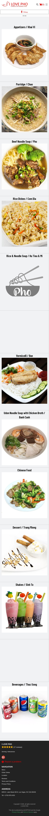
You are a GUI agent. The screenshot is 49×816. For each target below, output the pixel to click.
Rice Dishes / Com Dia (24, 198)
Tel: (8, 795)
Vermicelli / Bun (24, 355)
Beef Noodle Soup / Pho (24, 141)
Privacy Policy (6, 784)
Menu (3, 770)
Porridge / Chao (24, 84)
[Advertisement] (24, 21)
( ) (41, 4)
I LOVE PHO (7, 744)
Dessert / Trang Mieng (24, 527)
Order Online (6, 772)
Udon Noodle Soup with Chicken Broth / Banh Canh (24, 415)
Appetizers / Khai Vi (24, 27)
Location (4, 775)
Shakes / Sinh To (24, 584)
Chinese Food (24, 470)
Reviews (4, 778)
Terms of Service (28, 812)
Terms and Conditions (9, 781)
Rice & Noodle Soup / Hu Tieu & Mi (24, 256)
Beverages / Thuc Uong (24, 684)
